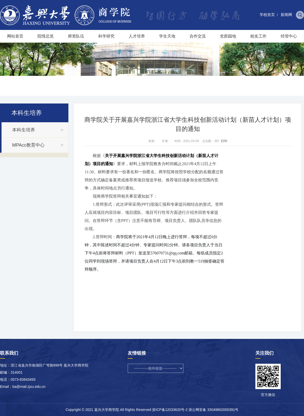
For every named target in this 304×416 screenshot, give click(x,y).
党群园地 (228, 36)
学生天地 (167, 36)
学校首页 (267, 14)
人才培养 (137, 36)
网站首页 (15, 36)
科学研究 (106, 36)
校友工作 (258, 36)
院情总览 (45, 36)
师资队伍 (76, 36)
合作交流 (197, 36)
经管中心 (289, 36)
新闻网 (286, 14)
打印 (224, 141)
